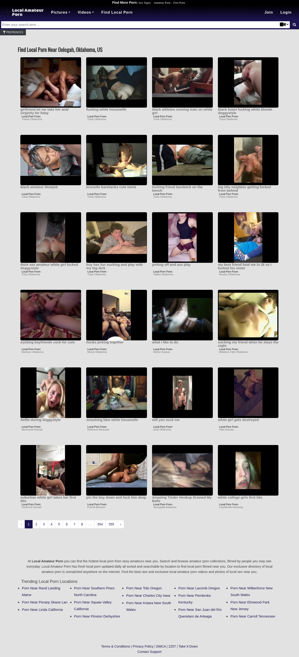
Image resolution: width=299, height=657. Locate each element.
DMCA (161, 646)
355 (111, 524)
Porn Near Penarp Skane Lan (44, 602)
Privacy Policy (143, 646)
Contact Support (149, 652)
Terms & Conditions (115, 646)
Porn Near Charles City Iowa (148, 595)
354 (100, 524)
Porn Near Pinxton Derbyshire (97, 616)
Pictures (59, 12)
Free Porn (179, 2)
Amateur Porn (161, 2)
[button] (285, 12)
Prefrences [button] (13, 32)
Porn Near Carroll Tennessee (252, 616)
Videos (84, 12)
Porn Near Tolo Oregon (144, 588)
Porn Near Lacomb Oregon (199, 588)
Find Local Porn (117, 12)
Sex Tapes (145, 2)
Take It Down (188, 646)
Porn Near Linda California (42, 610)
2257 (172, 646)
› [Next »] (120, 524)
